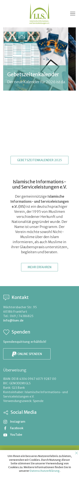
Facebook (13, 428)
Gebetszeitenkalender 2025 (39, 160)
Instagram (14, 421)
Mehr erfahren (39, 267)
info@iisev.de (13, 320)
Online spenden (27, 354)
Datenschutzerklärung (45, 471)
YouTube (12, 435)
